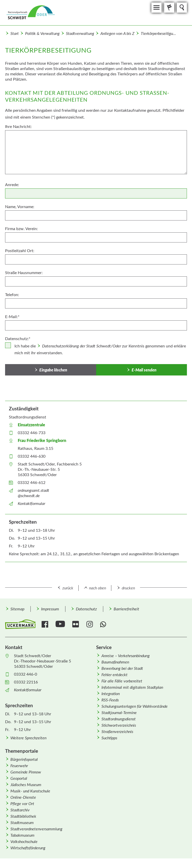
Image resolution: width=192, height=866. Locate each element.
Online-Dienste (23, 797)
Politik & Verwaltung (42, 34)
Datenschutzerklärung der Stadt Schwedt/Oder (81, 346)
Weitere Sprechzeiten (28, 738)
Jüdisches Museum (25, 785)
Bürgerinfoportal (24, 760)
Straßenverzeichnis (117, 732)
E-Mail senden (144, 370)
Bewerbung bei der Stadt (122, 669)
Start (14, 34)
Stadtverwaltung (80, 34)
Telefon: (12, 295)
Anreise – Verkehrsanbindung (125, 656)
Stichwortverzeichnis (118, 725)
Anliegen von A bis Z (117, 34)
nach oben (97, 588)
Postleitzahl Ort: (19, 251)
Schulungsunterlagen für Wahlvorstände (134, 706)
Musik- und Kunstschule (30, 791)
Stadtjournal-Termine (119, 713)
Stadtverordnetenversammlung (36, 829)
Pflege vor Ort (22, 804)
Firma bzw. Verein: (21, 229)
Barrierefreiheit (126, 609)
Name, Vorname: (19, 207)
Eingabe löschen (53, 370)
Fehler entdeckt (114, 675)
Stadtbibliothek (23, 816)
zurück (67, 588)
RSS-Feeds (110, 700)
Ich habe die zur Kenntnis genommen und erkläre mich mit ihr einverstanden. (100, 349)
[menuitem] (17, 609)
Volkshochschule (24, 842)
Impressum (50, 609)
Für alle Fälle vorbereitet (121, 681)
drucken (128, 588)
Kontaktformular (31, 504)
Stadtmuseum (22, 823)
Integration (110, 694)
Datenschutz (86, 609)
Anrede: (12, 185)
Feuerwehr (19, 766)
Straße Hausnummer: (24, 273)
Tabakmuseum (22, 835)
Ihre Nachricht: (18, 127)
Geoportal (18, 778)
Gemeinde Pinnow (25, 772)
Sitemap (17, 609)
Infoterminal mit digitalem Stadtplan (132, 687)
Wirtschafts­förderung (27, 848)
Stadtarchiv (20, 810)
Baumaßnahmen (115, 662)
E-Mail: (12, 317)
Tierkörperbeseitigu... (158, 34)
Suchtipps (109, 738)
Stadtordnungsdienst (118, 719)
